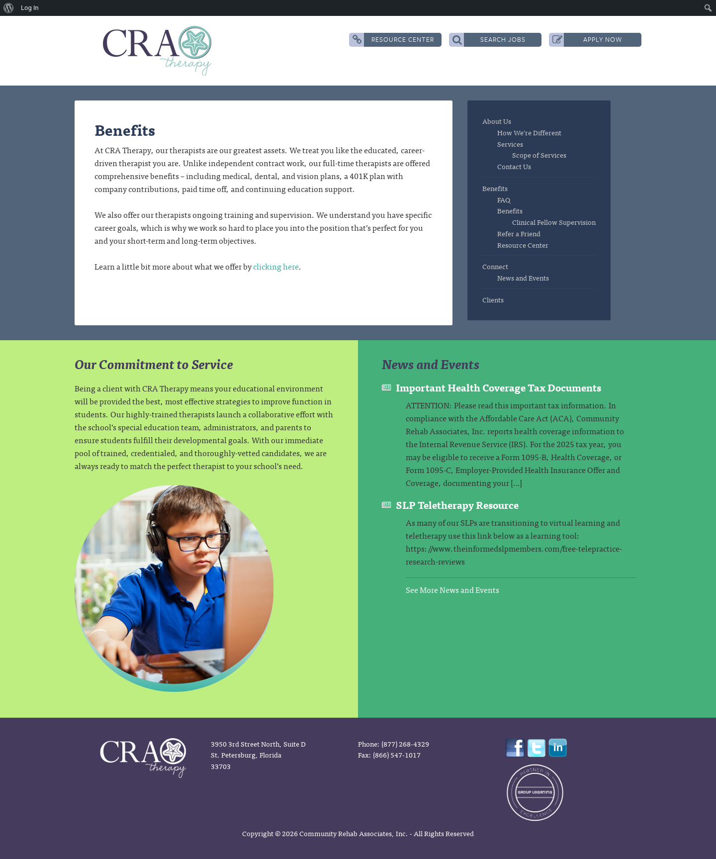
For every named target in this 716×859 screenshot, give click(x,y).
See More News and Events (452, 589)
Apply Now (587, 39)
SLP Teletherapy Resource (457, 504)
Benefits (495, 188)
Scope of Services (539, 154)
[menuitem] (8, 8)
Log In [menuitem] (30, 7)
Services (510, 143)
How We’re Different (529, 132)
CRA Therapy (159, 51)
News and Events (523, 277)
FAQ (503, 199)
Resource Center (393, 39)
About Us (496, 120)
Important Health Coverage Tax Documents (498, 387)
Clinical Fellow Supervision (554, 221)
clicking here (276, 266)
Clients (493, 299)
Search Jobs (489, 39)
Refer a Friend (518, 233)
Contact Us (514, 166)
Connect (495, 266)
